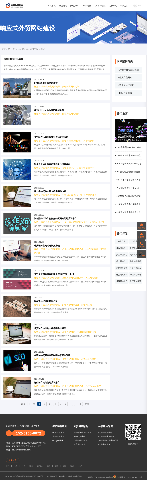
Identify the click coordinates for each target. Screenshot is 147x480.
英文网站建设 (90, 195)
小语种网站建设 (81, 440)
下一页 (78, 404)
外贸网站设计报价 (121, 275)
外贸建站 (63, 6)
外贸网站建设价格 (106, 436)
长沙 (80, 466)
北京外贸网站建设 (70, 359)
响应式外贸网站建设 (135, 255)
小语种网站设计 (135, 268)
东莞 (64, 466)
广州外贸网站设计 (70, 305)
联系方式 (124, 6)
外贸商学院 (100, 6)
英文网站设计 (121, 261)
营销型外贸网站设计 (121, 268)
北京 (31, 466)
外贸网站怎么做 (105, 432)
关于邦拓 (113, 6)
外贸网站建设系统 (135, 282)
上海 (56, 466)
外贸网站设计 (121, 248)
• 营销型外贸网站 (126, 85)
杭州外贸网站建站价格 (72, 249)
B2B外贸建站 (79, 436)
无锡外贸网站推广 (85, 168)
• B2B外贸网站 (125, 93)
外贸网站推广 (121, 281)
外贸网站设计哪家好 (71, 141)
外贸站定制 (88, 141)
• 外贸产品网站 (125, 77)
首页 (15, 49)
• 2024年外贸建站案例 (128, 70)
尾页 (87, 404)
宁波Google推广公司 (87, 332)
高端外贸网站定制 (70, 86)
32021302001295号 (134, 477)
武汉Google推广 (93, 386)
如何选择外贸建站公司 (108, 440)
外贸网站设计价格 (135, 275)
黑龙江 (39, 466)
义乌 (23, 466)
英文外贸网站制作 (135, 262)
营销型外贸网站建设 (83, 432)
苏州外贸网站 (68, 332)
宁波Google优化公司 (72, 195)
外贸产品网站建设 (70, 114)
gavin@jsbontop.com (21, 450)
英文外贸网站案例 (121, 255)
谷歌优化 (122, 241)
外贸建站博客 (104, 444)
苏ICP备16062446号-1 (103, 477)
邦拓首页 (52, 6)
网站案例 (74, 6)
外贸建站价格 (91, 249)
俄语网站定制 (58, 432)
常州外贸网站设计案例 (72, 278)
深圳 (7, 466)
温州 (72, 466)
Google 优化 (58, 440)
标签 (21, 49)
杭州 (48, 466)
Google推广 (87, 6)
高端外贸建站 (58, 436)
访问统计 (135, 241)
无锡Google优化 (97, 222)
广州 (15, 466)
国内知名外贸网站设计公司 (54, 222)
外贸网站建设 (135, 248)
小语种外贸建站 (88, 359)
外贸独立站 (86, 305)
